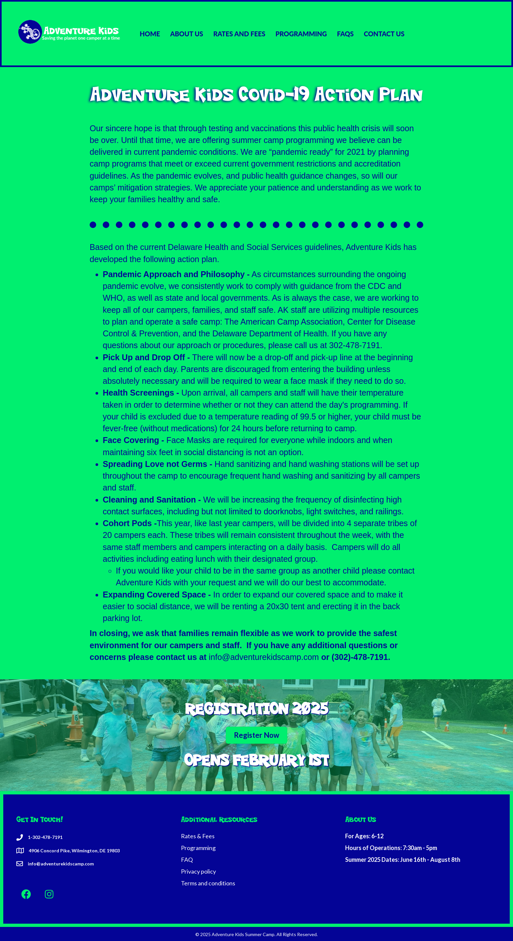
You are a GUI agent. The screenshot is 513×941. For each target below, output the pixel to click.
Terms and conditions (208, 883)
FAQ (187, 859)
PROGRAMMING (301, 34)
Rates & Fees (198, 836)
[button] (26, 894)
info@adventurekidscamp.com (264, 657)
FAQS (345, 34)
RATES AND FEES (239, 34)
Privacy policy (198, 871)
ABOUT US (186, 34)
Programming (198, 847)
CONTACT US (384, 34)
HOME (150, 34)
